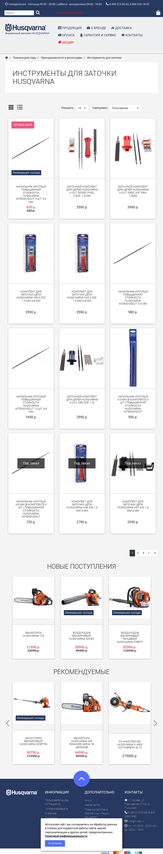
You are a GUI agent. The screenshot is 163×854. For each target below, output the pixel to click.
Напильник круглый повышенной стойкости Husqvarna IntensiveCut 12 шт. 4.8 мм (31, 405)
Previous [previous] (6, 715)
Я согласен (55, 843)
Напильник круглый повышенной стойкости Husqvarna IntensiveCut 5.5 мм (133, 298)
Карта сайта (92, 793)
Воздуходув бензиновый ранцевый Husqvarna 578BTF (130, 632)
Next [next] (157, 715)
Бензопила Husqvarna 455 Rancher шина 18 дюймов (81, 731)
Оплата (49, 811)
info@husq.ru (134, 809)
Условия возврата (56, 797)
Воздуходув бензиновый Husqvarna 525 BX (81, 630)
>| (155, 554)
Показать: (67, 108)
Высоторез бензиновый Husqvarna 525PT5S (33, 730)
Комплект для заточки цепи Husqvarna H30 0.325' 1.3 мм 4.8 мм (31, 297)
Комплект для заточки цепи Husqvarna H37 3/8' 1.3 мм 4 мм (132, 507)
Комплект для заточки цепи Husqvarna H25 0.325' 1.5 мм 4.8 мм (82, 297)
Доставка (51, 806)
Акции (88, 788)
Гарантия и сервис (56, 816)
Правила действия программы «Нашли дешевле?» (97, 802)
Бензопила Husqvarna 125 (33, 629)
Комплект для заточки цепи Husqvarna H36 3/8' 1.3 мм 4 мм (81, 507)
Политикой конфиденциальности (66, 836)
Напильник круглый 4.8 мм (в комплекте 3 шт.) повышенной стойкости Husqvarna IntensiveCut (30, 510)
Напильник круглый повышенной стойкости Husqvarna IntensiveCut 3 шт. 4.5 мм (31, 195)
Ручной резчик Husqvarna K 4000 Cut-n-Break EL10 (129, 733)
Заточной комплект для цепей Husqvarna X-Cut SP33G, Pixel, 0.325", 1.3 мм (82, 192)
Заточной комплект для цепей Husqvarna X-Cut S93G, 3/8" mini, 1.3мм (133, 192)
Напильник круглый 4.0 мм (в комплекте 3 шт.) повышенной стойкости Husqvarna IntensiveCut (132, 405)
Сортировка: (100, 108)
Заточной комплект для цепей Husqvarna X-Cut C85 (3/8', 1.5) (82, 400)
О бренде (50, 802)
